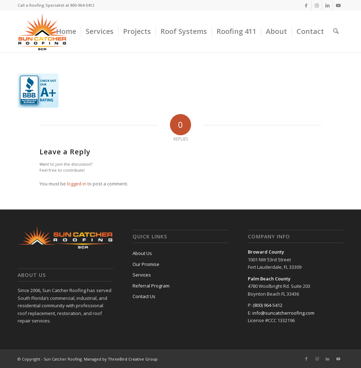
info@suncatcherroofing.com (283, 313)
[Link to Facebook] (306, 5)
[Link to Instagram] (317, 5)
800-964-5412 (82, 5)
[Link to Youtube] (338, 5)
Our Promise (146, 264)
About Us (142, 253)
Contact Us (144, 296)
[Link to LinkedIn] (327, 5)
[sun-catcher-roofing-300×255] (42, 31)
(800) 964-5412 (267, 305)
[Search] (336, 31)
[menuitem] (66, 31)
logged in (76, 183)
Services (142, 275)
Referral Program (151, 286)
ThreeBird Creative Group (133, 359)
